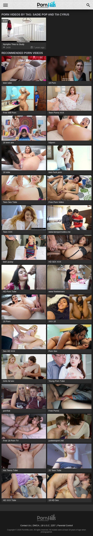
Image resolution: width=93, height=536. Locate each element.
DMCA (36, 525)
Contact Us (25, 525)
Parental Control (65, 525)
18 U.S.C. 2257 (48, 525)
